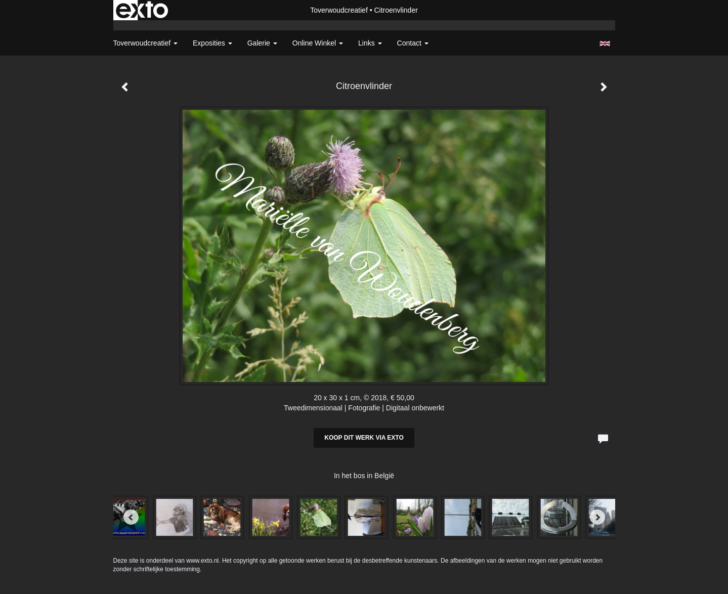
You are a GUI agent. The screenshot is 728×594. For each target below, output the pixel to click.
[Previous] (131, 517)
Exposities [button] (212, 43)
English (605, 43)
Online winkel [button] (317, 43)
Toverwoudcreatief (339, 10)
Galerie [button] (262, 43)
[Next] (597, 517)
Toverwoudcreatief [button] (145, 43)
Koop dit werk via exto (363, 437)
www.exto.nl (202, 560)
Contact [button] (413, 43)
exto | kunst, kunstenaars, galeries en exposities (141, 10)
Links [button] (370, 43)
